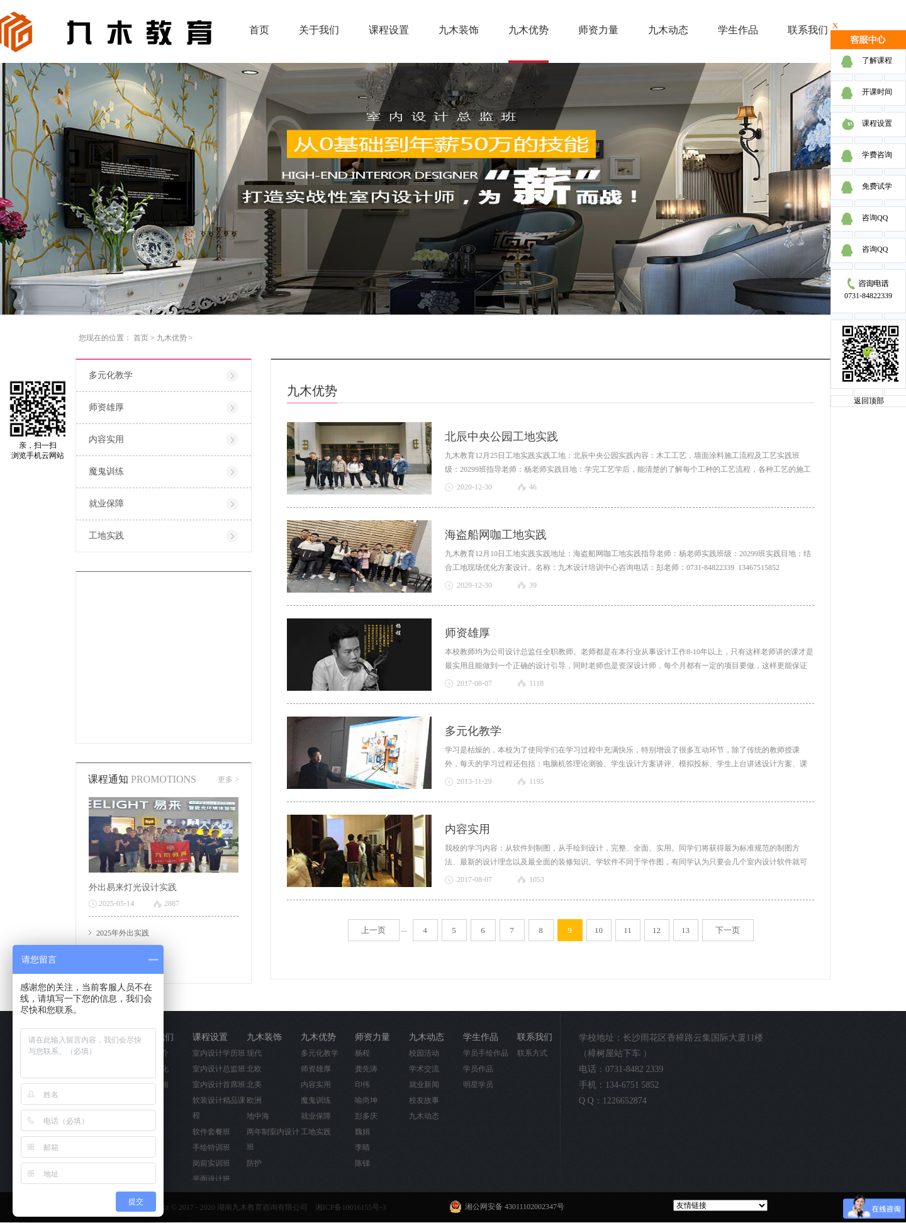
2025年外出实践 (122, 933)
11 (628, 930)
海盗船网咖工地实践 (496, 534)
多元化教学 (473, 731)
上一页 (373, 930)
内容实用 (467, 829)
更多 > (228, 779)
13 (685, 930)
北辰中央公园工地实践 (501, 436)
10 (599, 930)
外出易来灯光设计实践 (133, 887)
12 (656, 930)
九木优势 (172, 337)
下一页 (727, 930)
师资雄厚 (467, 633)
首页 (259, 30)
